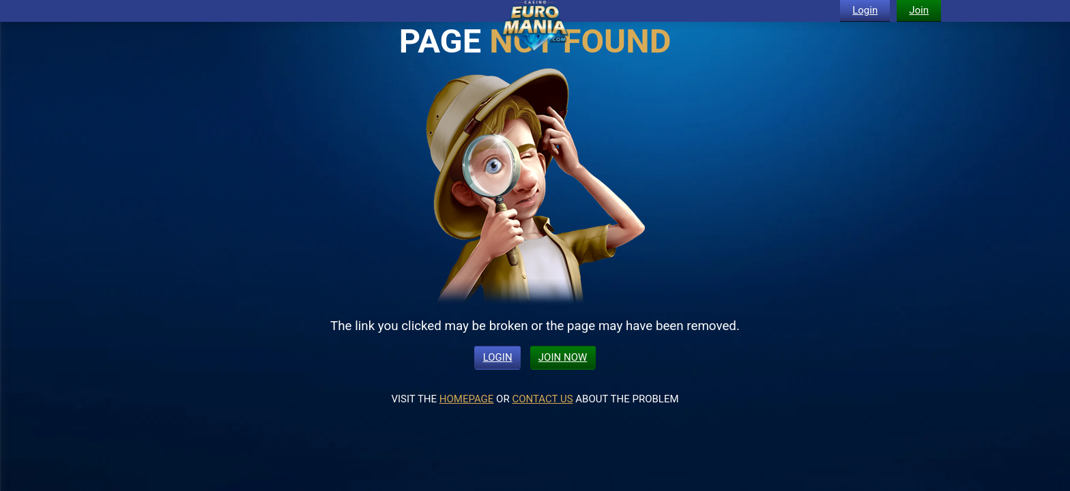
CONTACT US (542, 399)
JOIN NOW (562, 357)
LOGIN (497, 357)
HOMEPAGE (466, 399)
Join (919, 10)
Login (865, 10)
